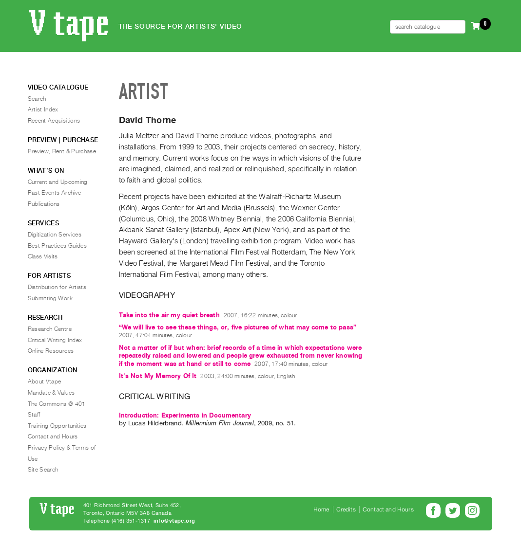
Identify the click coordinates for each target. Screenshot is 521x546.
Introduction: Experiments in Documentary (185, 415)
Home (321, 509)
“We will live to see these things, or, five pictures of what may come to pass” (237, 327)
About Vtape (44, 381)
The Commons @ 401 (57, 403)
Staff (34, 414)
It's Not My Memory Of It (158, 376)
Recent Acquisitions (54, 120)
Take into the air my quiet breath (169, 315)
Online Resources (51, 350)
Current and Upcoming (58, 182)
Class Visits (43, 256)
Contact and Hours (53, 436)
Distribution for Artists (57, 287)
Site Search (43, 469)
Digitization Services (55, 234)
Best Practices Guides (57, 245)
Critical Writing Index (55, 340)
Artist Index (43, 109)
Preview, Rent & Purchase (62, 151)
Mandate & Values (51, 392)
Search (37, 98)
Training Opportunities (57, 425)
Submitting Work (50, 298)
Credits (346, 509)
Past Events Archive (54, 192)
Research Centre (50, 329)
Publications (44, 203)
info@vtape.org (174, 521)
